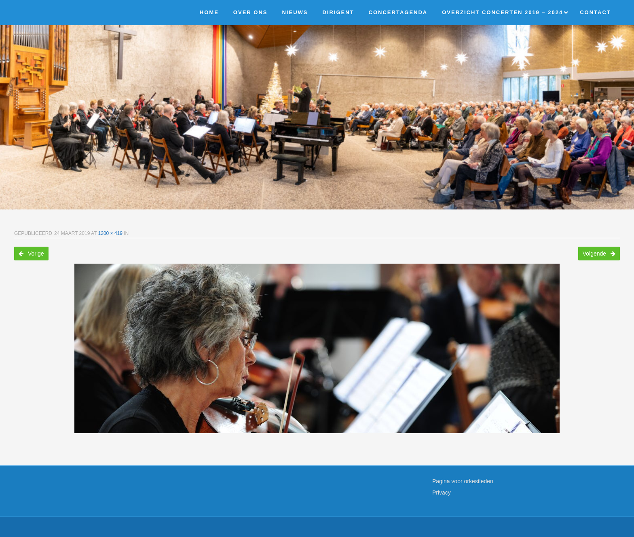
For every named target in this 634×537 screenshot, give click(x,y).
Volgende (599, 253)
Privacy (441, 492)
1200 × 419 (110, 233)
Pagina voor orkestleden (462, 481)
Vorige (31, 253)
